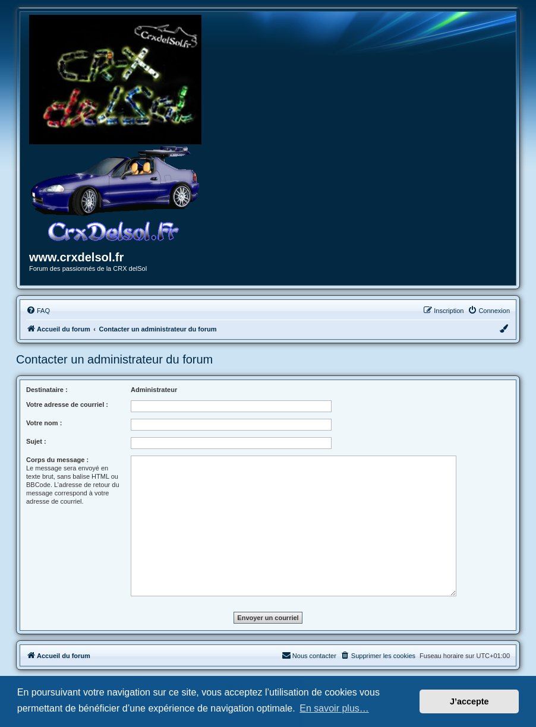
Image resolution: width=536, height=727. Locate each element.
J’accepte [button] (469, 701)
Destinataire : (47, 389)
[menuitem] (38, 311)
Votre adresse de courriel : (67, 404)
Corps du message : (57, 459)
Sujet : (36, 441)
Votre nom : (44, 422)
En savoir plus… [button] (334, 708)
